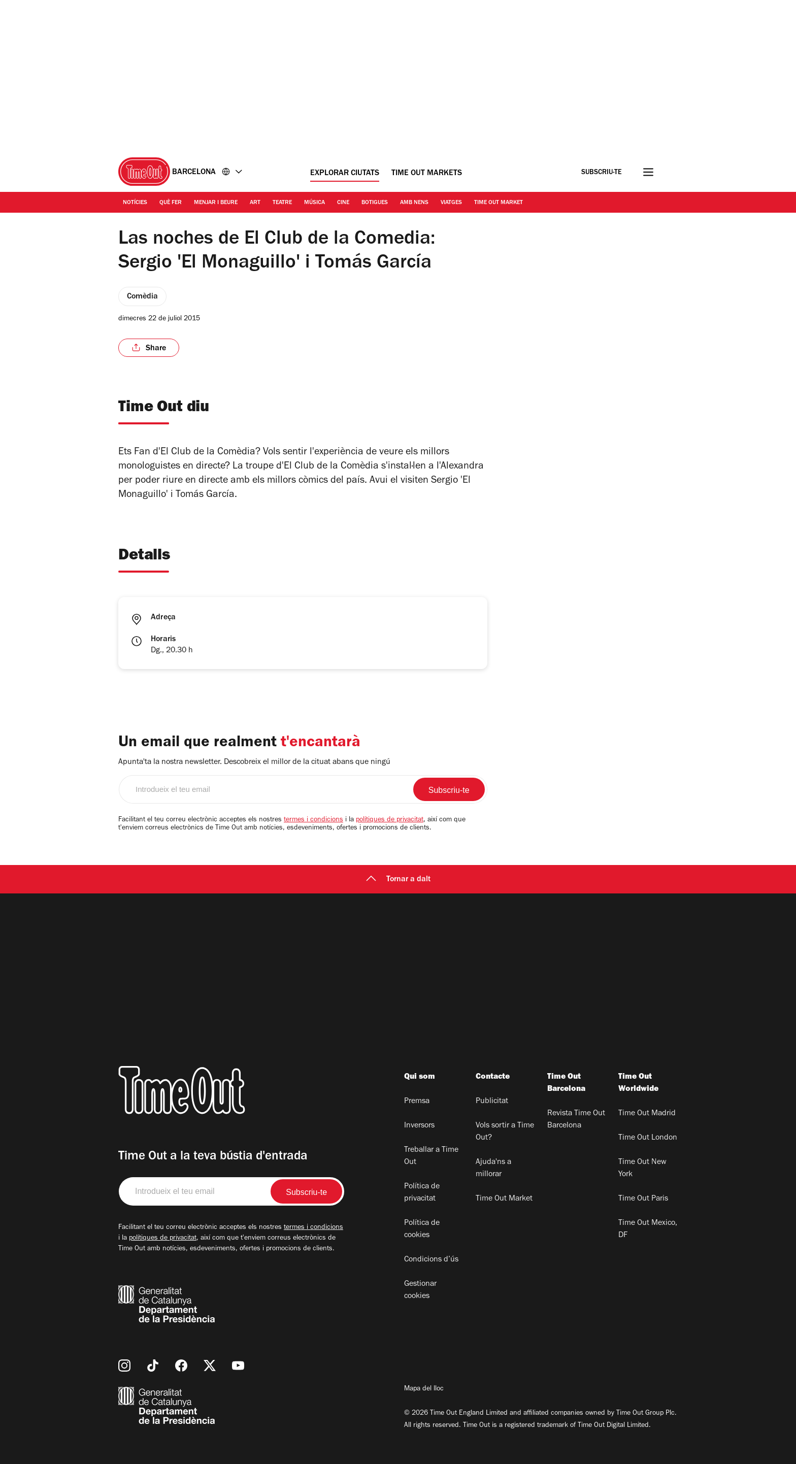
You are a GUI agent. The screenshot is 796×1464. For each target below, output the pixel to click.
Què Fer (170, 203)
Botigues (374, 203)
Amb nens (414, 203)
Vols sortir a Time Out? (505, 1132)
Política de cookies (422, 1229)
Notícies (135, 203)
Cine (343, 203)
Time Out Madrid (647, 1114)
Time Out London (647, 1138)
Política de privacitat (422, 1193)
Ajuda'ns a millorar (493, 1168)
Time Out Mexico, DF (647, 1229)
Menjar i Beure (216, 203)
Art (255, 203)
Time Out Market (498, 203)
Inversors (419, 1126)
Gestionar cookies (420, 1290)
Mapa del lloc (424, 1389)
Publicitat (492, 1101)
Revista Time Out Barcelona (576, 1120)
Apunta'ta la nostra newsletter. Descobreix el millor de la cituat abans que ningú (254, 762)
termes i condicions (313, 820)
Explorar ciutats (344, 174)
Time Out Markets (426, 174)
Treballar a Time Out (431, 1156)
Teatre (282, 203)
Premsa (416, 1101)
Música (314, 203)
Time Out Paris (643, 1199)
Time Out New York (642, 1168)
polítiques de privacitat (389, 820)
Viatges (451, 203)
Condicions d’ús (431, 1260)
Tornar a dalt (398, 880)
